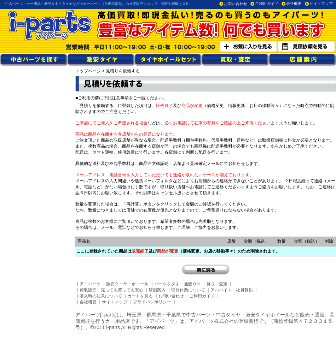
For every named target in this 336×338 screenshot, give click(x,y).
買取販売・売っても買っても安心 (111, 289)
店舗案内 (157, 289)
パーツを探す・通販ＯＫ (177, 283)
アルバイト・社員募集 (231, 289)
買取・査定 (216, 283)
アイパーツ (90, 283)
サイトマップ (321, 3)
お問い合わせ (235, 3)
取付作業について (188, 289)
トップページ (88, 71)
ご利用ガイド (266, 3)
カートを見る (140, 295)
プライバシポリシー (152, 302)
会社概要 (294, 3)
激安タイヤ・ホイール (127, 283)
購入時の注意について (101, 295)
